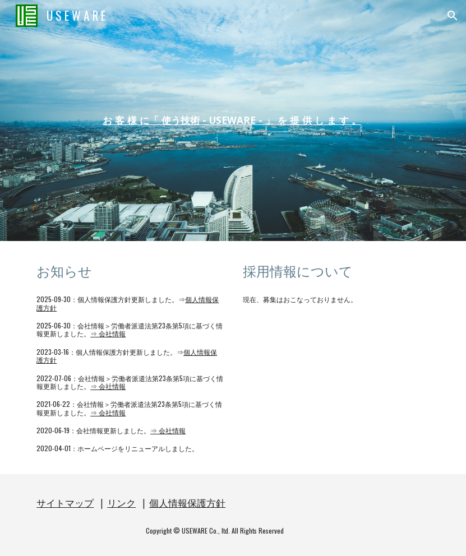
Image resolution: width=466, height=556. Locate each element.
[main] (232, 120)
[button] (452, 15)
